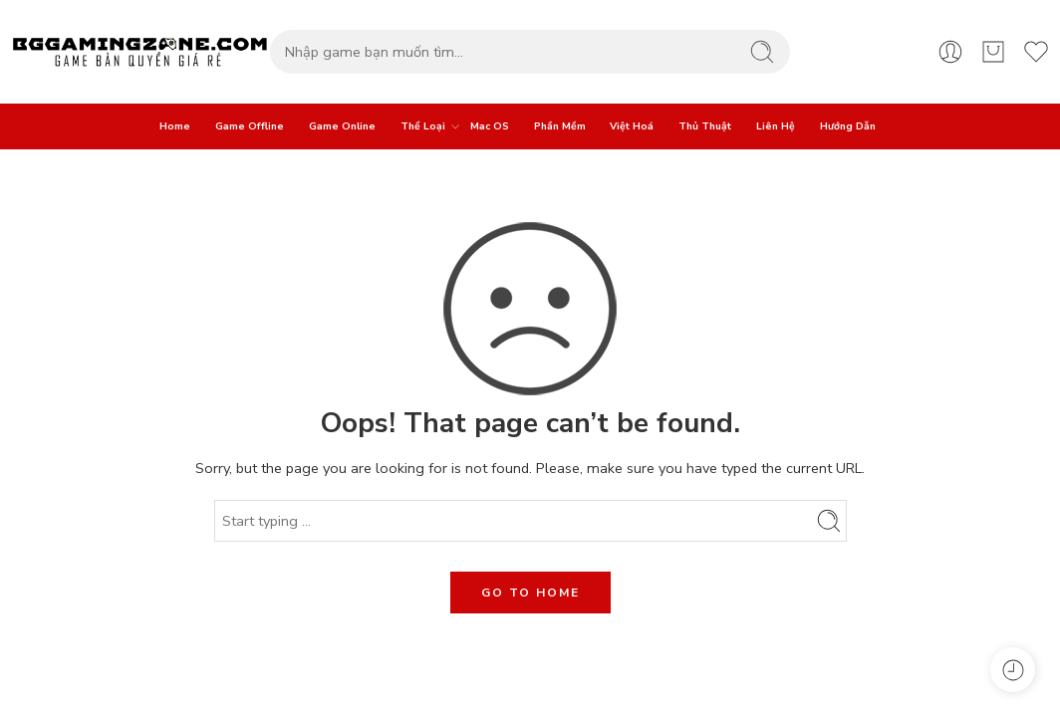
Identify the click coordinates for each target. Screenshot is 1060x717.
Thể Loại (422, 126)
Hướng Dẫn (848, 126)
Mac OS (489, 126)
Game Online (342, 126)
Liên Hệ (775, 126)
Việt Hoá (632, 126)
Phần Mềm (560, 126)
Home (174, 126)
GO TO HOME (530, 592)
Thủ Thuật (704, 126)
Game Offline (249, 126)
